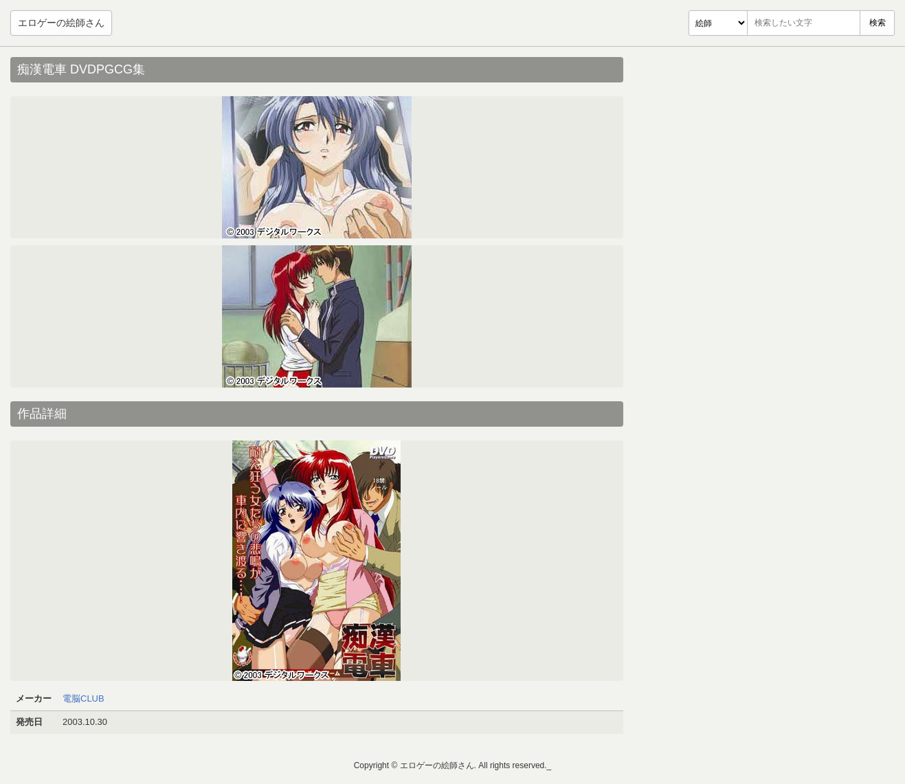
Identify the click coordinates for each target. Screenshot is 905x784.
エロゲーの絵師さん (61, 22)
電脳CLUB (83, 698)
